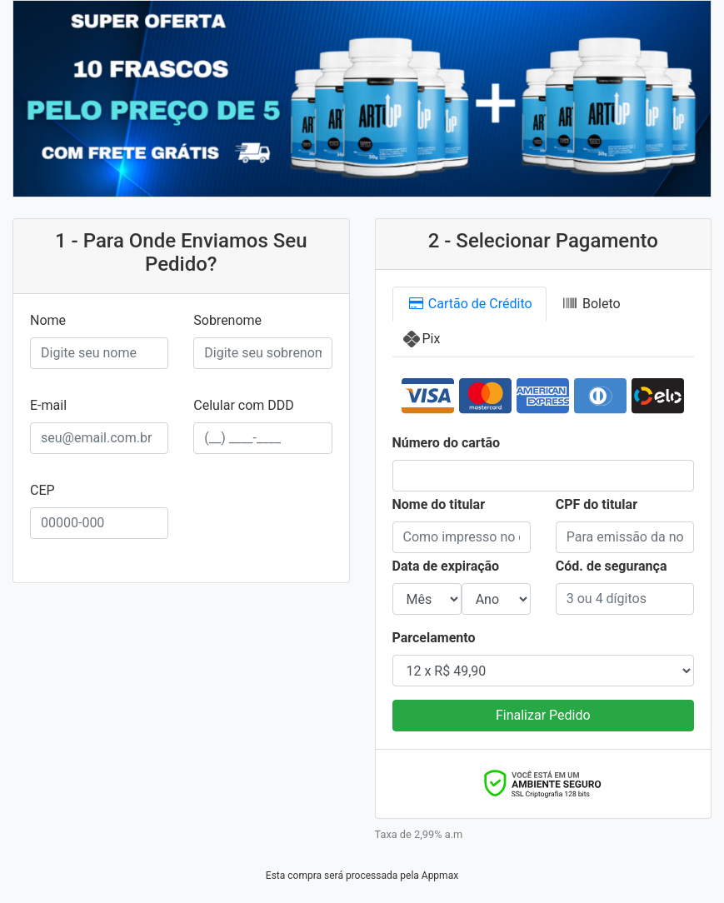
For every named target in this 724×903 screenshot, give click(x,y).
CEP (42, 490)
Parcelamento (434, 638)
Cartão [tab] (469, 304)
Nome (48, 320)
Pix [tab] (431, 339)
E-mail (48, 405)
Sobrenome (227, 320)
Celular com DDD (243, 405)
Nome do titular (439, 504)
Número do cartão (446, 443)
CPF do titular (596, 504)
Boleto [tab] (591, 304)
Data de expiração (446, 566)
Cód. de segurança (611, 566)
